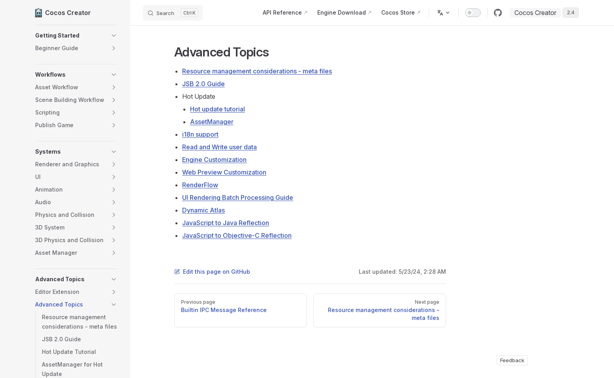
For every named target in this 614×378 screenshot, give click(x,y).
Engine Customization (214, 160)
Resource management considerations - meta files (257, 71)
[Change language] (443, 12)
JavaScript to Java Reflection (225, 223)
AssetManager (212, 122)
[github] (498, 13)
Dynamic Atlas (203, 210)
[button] (76, 35)
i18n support (200, 134)
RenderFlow (200, 185)
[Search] (173, 13)
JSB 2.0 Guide (203, 84)
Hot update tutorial (217, 109)
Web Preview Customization (224, 172)
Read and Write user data (219, 147)
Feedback (512, 360)
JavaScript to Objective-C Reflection (237, 235)
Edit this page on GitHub (212, 271)
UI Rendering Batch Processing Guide (237, 197)
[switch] (473, 12)
